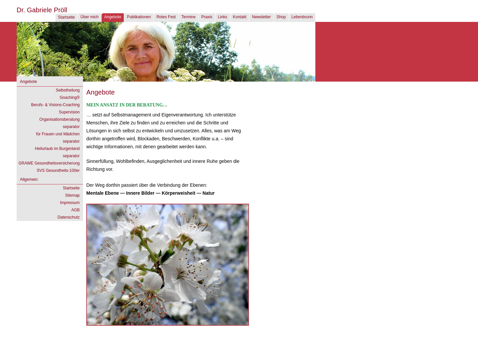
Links (222, 17)
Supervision (69, 112)
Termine (188, 17)
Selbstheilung (68, 90)
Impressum (70, 202)
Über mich (89, 17)
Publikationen (139, 17)
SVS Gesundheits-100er (58, 170)
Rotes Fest (166, 17)
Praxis (206, 17)
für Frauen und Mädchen (58, 134)
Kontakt (240, 17)
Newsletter (261, 17)
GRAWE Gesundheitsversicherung (49, 163)
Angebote (112, 17)
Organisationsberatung (60, 119)
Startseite (66, 17)
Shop (281, 17)
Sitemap (72, 195)
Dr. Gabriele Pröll (42, 10)
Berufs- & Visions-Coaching (55, 104)
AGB (75, 210)
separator (71, 126)
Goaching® (70, 97)
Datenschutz (68, 217)
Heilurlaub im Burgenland (57, 148)
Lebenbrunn (302, 17)
